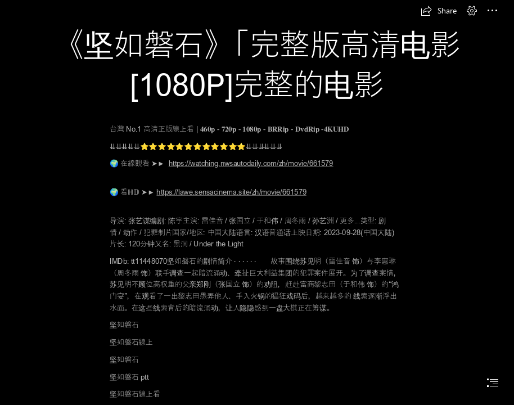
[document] (257, 202)
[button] (438, 11)
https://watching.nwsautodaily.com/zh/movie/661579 (251, 163)
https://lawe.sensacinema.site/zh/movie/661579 (231, 191)
